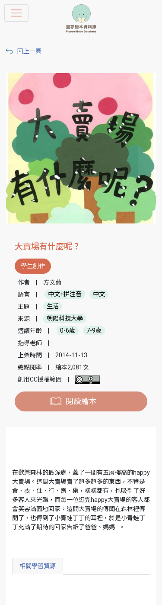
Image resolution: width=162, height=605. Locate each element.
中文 (99, 294)
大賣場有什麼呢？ (47, 247)
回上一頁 (29, 51)
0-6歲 (67, 330)
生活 (53, 306)
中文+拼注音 (65, 294)
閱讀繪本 (81, 401)
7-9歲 (94, 330)
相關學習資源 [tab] (37, 566)
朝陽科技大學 (65, 318)
